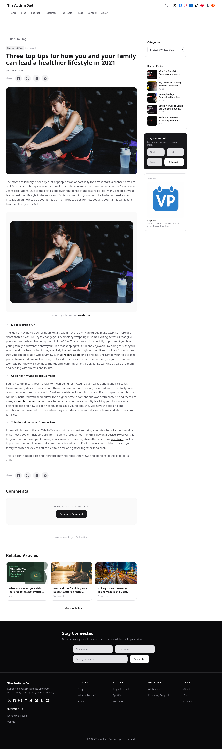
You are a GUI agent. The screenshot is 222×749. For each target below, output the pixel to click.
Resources (50, 12)
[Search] (166, 5)
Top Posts (66, 12)
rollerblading (72, 355)
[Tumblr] (207, 5)
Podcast (35, 12)
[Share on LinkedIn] (36, 78)
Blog (23, 12)
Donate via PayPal (17, 715)
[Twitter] (175, 5)
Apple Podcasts (121, 689)
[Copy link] (45, 78)
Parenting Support (158, 695)
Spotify (117, 695)
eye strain (117, 439)
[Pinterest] (202, 5)
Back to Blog (16, 39)
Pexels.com (84, 315)
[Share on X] (27, 78)
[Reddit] (213, 5)
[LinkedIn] (191, 5)
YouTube (118, 701)
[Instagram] (185, 5)
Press (80, 12)
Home (13, 12)
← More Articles (71, 608)
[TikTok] (196, 5)
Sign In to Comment (71, 514)
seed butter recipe (28, 401)
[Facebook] (180, 5)
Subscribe (174, 162)
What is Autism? (87, 695)
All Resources (155, 689)
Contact (92, 12)
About (104, 12)
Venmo (11, 721)
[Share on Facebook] (18, 78)
